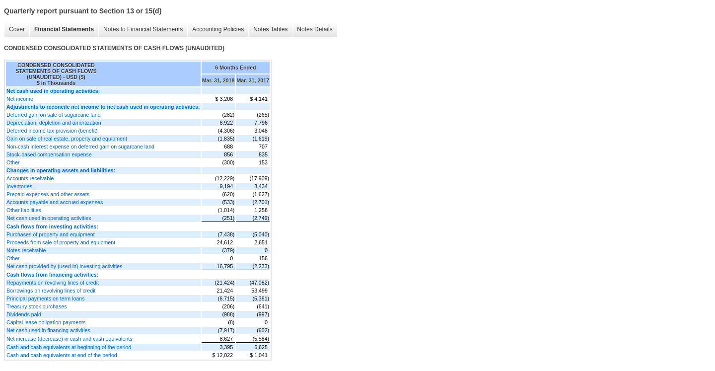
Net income (19, 99)
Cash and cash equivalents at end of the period (61, 355)
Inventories (19, 186)
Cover (14, 29)
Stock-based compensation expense (49, 154)
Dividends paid (23, 314)
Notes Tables (267, 29)
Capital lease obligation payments (45, 322)
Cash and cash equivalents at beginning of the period (68, 347)
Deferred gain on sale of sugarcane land (53, 115)
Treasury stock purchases (36, 306)
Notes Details (312, 29)
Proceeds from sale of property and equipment (60, 242)
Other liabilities (23, 210)
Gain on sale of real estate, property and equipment (66, 139)
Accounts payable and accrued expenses (54, 202)
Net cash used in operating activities (48, 218)
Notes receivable (26, 250)
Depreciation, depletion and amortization (53, 123)
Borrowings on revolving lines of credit (50, 291)
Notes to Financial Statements (140, 29)
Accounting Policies (215, 29)
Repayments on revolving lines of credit (52, 283)
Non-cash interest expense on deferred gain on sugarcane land (80, 146)
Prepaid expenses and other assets (47, 194)
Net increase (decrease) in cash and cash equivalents (69, 339)
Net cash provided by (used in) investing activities (64, 266)
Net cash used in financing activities (48, 330)
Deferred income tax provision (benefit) (52, 131)
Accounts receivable (30, 178)
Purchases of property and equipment (50, 234)
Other (13, 162)
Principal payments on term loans (45, 298)
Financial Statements (61, 29)
